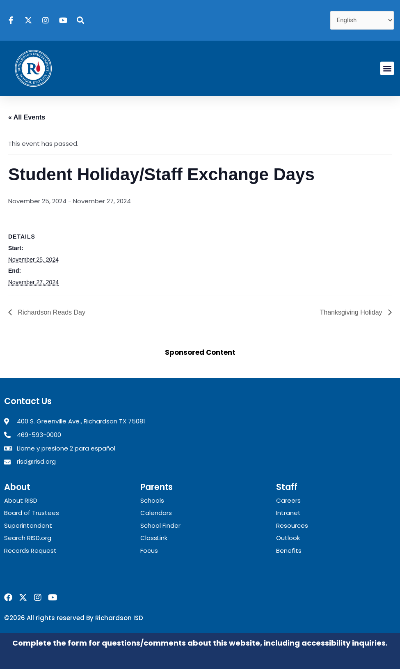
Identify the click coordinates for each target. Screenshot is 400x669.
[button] (387, 68)
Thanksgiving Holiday (352, 312)
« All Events (26, 117)
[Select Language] (362, 20)
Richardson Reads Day (50, 312)
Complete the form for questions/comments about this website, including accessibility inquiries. (200, 643)
